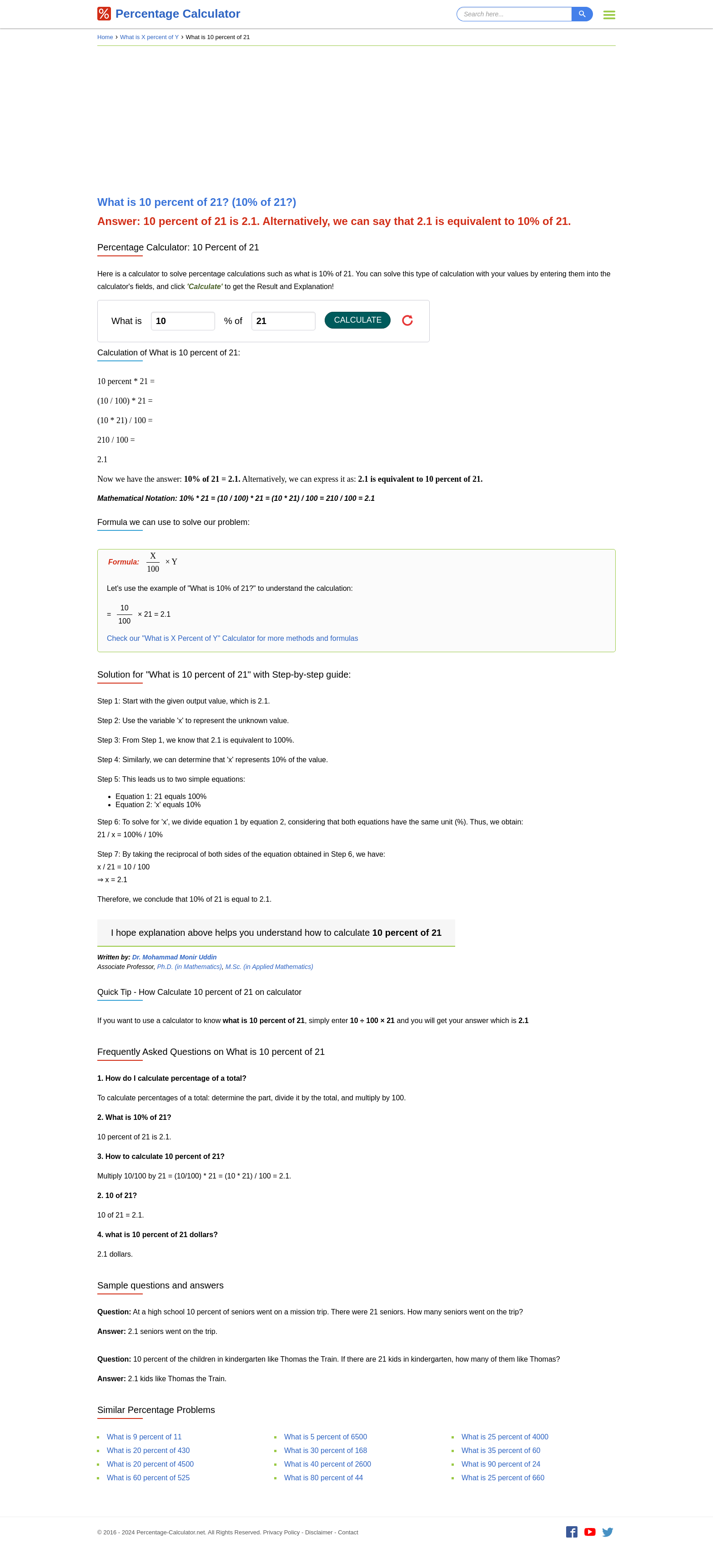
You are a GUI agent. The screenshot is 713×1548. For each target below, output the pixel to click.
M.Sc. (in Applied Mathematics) (269, 966)
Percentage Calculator (169, 13)
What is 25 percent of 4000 (505, 1437)
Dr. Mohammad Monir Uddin (174, 957)
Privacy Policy (281, 1532)
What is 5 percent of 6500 (325, 1437)
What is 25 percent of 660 (503, 1478)
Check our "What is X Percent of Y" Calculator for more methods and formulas (232, 638)
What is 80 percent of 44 (323, 1478)
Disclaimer (319, 1532)
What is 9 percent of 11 (144, 1437)
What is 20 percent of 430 (148, 1450)
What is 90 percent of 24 (501, 1464)
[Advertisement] (356, 121)
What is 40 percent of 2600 (327, 1464)
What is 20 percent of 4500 (150, 1464)
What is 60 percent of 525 (148, 1478)
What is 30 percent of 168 (325, 1450)
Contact (348, 1532)
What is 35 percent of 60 (501, 1450)
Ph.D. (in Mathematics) (189, 966)
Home (105, 37)
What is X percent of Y (149, 37)
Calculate (358, 320)
